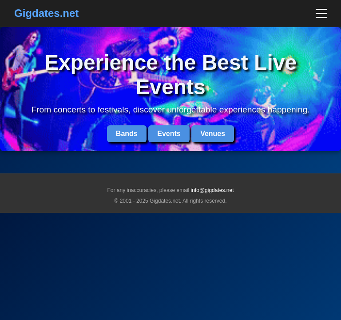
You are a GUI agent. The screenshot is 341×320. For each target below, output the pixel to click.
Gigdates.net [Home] (46, 13)
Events (168, 133)
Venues (212, 133)
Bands (127, 133)
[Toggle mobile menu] (321, 14)
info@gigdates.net (212, 190)
